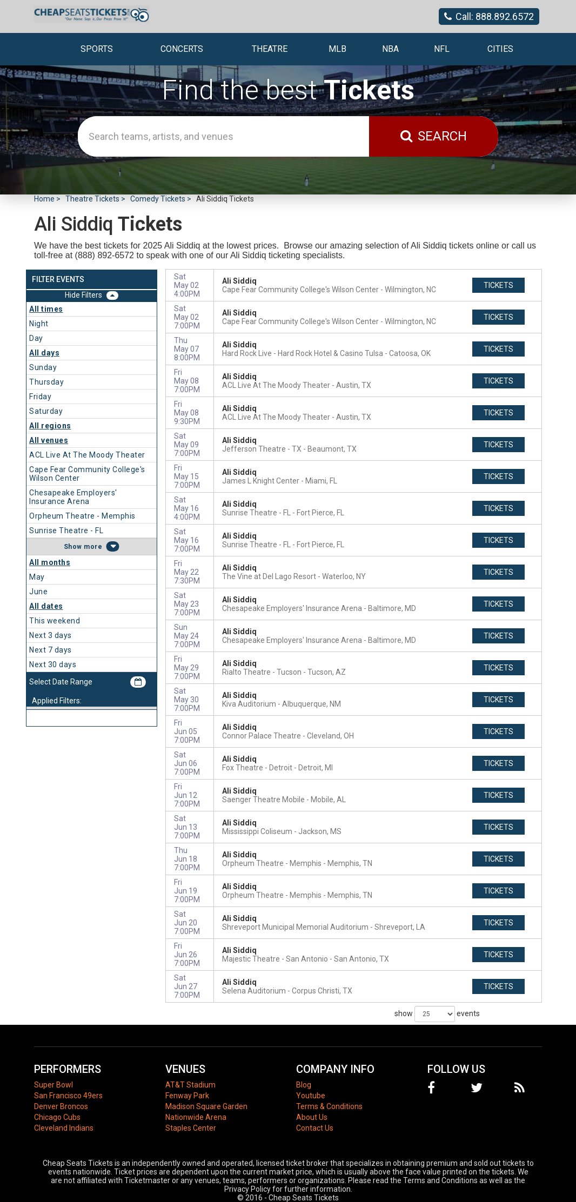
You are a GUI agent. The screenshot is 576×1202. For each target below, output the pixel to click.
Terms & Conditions (329, 1106)
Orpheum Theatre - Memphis (82, 516)
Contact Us (314, 1128)
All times (46, 309)
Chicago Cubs (57, 1117)
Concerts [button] (181, 49)
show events (437, 1014)
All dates (46, 606)
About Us (311, 1117)
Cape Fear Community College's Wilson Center (87, 473)
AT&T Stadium (190, 1084)
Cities (500, 49)
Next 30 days (52, 664)
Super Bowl (53, 1084)
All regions (50, 425)
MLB (337, 49)
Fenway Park (187, 1095)
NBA (390, 49)
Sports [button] (97, 49)
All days (44, 352)
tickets (498, 285)
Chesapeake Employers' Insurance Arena (73, 497)
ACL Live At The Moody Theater (87, 455)
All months (49, 562)
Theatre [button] (269, 49)
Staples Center (190, 1128)
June (38, 591)
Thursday (46, 382)
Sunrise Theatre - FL (66, 530)
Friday (40, 396)
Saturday (46, 411)
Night (39, 323)
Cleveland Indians (63, 1128)
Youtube (310, 1095)
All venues (48, 440)
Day (36, 338)
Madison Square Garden (206, 1106)
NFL (442, 49)
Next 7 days (50, 650)
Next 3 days (50, 635)
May (37, 577)
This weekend (54, 620)
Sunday (43, 367)
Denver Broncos (61, 1106)
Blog (303, 1084)
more (93, 546)
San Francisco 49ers (68, 1095)
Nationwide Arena (195, 1117)
